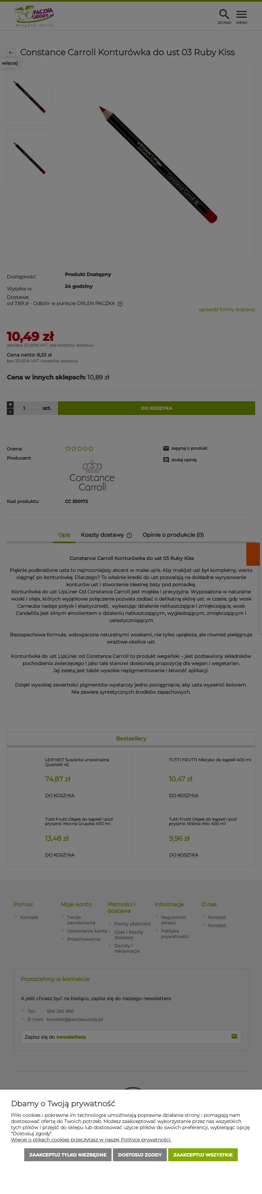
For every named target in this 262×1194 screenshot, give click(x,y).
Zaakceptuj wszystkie (203, 1154)
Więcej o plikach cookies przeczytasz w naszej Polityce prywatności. (91, 1140)
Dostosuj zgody (140, 1154)
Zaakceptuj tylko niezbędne (67, 1154)
